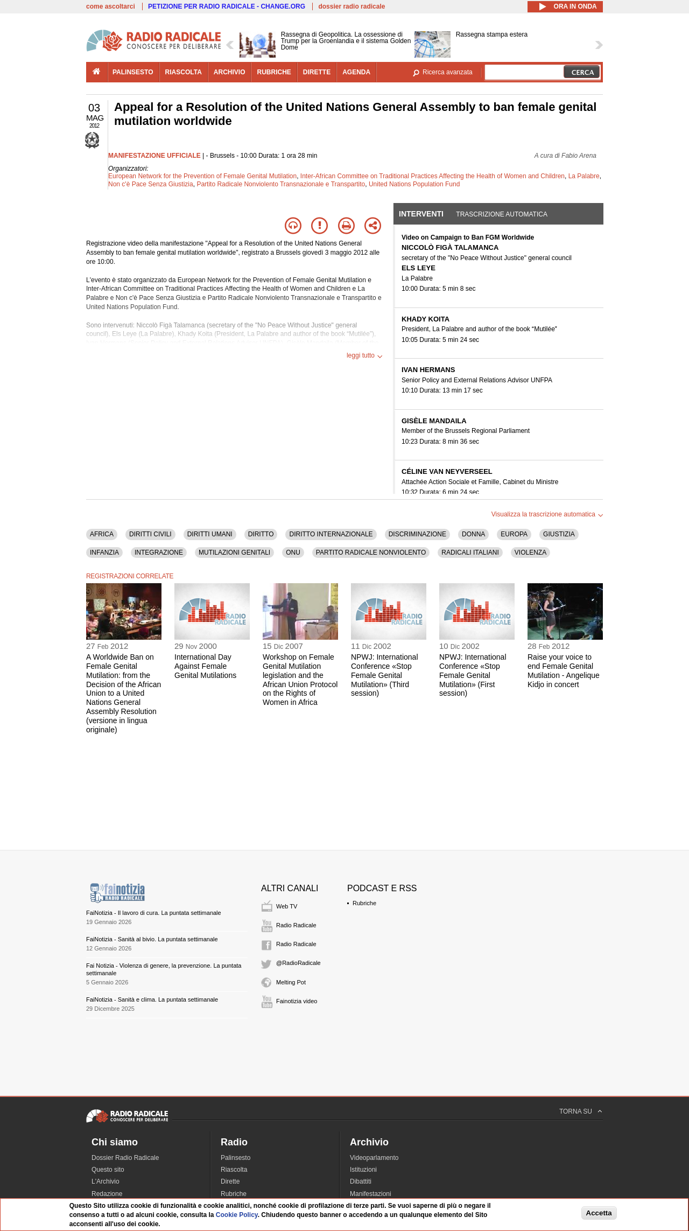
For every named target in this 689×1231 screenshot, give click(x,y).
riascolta (183, 72)
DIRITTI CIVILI (150, 534)
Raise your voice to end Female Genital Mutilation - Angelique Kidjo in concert (564, 670)
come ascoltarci (110, 6)
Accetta (599, 1213)
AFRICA (102, 534)
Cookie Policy (237, 1215)
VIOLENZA (530, 552)
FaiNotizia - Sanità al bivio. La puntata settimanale (152, 939)
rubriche (274, 72)
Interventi (421, 213)
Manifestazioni (370, 1194)
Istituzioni (363, 1169)
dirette (317, 72)
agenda (356, 72)
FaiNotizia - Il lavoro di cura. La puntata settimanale (153, 913)
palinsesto (133, 72)
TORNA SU (575, 1111)
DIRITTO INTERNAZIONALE (330, 534)
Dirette (230, 1181)
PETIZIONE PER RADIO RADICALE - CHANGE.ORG (226, 6)
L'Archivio (105, 1181)
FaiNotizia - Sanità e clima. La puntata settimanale (152, 999)
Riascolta (234, 1169)
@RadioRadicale (298, 963)
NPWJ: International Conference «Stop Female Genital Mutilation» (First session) (473, 675)
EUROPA (514, 534)
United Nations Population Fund (414, 184)
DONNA (473, 534)
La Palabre (584, 176)
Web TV (286, 906)
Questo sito (108, 1169)
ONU (293, 552)
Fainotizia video (296, 1001)
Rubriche (364, 903)
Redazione (107, 1194)
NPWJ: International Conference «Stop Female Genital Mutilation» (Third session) (384, 675)
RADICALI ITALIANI (469, 552)
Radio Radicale (296, 925)
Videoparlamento (374, 1158)
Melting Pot (291, 982)
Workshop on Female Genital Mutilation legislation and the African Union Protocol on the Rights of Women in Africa (300, 680)
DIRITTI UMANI (210, 534)
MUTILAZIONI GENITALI (234, 552)
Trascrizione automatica (501, 214)
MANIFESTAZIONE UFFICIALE (154, 155)
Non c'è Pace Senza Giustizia (150, 184)
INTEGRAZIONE (159, 552)
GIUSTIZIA (559, 534)
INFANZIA (104, 552)
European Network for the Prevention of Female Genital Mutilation (202, 176)
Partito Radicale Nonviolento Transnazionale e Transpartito (280, 184)
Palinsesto (235, 1158)
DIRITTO (261, 534)
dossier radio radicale (351, 6)
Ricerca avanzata (448, 72)
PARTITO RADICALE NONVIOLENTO (371, 552)
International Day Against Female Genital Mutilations (205, 666)
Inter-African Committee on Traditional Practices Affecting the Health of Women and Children (432, 176)
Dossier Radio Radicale (125, 1158)
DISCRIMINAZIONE (417, 534)
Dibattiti (360, 1181)
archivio (229, 72)
